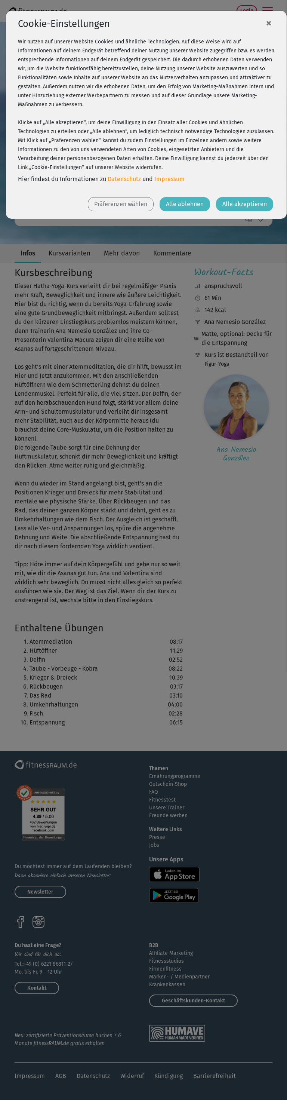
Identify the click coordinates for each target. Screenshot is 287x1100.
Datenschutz (124, 179)
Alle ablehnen (185, 204)
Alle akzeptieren (244, 204)
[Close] (269, 23)
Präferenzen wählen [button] (120, 204)
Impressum (169, 179)
